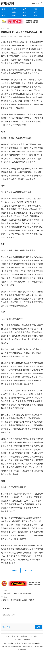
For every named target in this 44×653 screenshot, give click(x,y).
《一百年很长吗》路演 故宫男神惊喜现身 (16, 593)
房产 (3, 12)
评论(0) (29, 37)
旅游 (24, 12)
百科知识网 (7, 3)
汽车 (35, 9)
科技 (14, 12)
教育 (3, 15)
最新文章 (15, 636)
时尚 (35, 12)
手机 (8, 28)
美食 (14, 15)
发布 (38, 627)
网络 (24, 15)
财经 (14, 9)
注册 (8, 627)
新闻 (3, 9)
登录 (4, 627)
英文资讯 (18, 639)
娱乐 (35, 15)
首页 (2, 28)
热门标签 (34, 636)
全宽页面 (24, 636)
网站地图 (27, 639)
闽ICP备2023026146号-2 (31, 643)
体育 (24, 9)
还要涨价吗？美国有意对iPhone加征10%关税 (17, 600)
